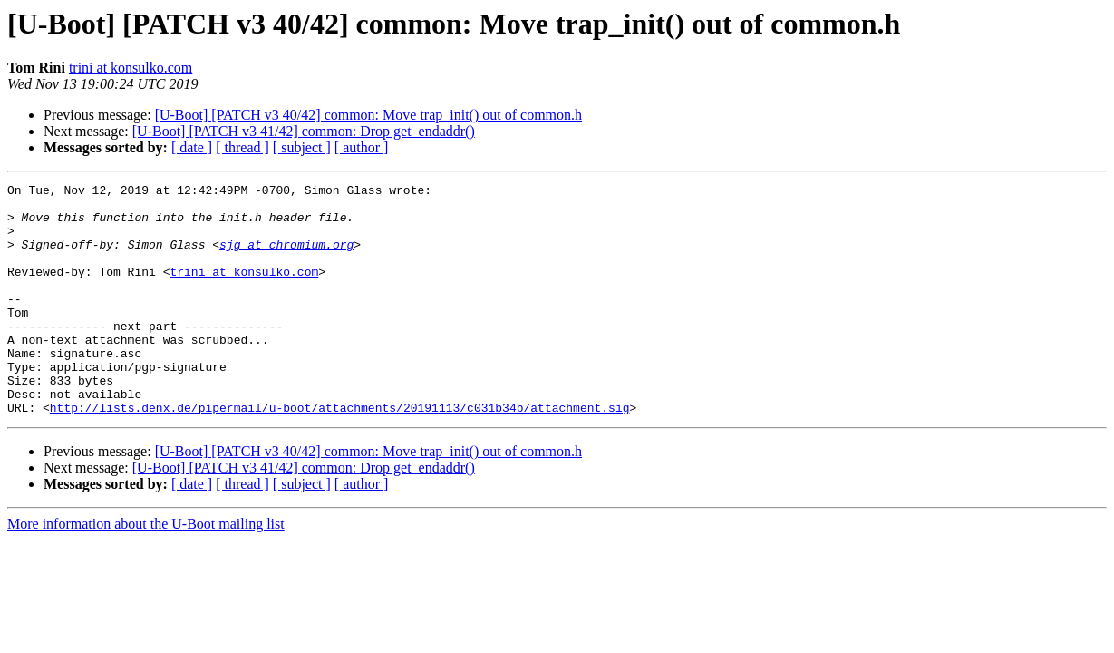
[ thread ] (242, 147)
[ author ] (361, 147)
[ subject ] (302, 147)
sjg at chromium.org (286, 257)
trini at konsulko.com (130, 67)
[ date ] (191, 147)
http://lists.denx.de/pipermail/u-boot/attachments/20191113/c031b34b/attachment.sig (340, 453)
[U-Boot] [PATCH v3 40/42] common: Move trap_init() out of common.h (368, 114)
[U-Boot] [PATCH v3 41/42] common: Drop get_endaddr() (303, 131)
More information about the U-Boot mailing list (146, 570)
